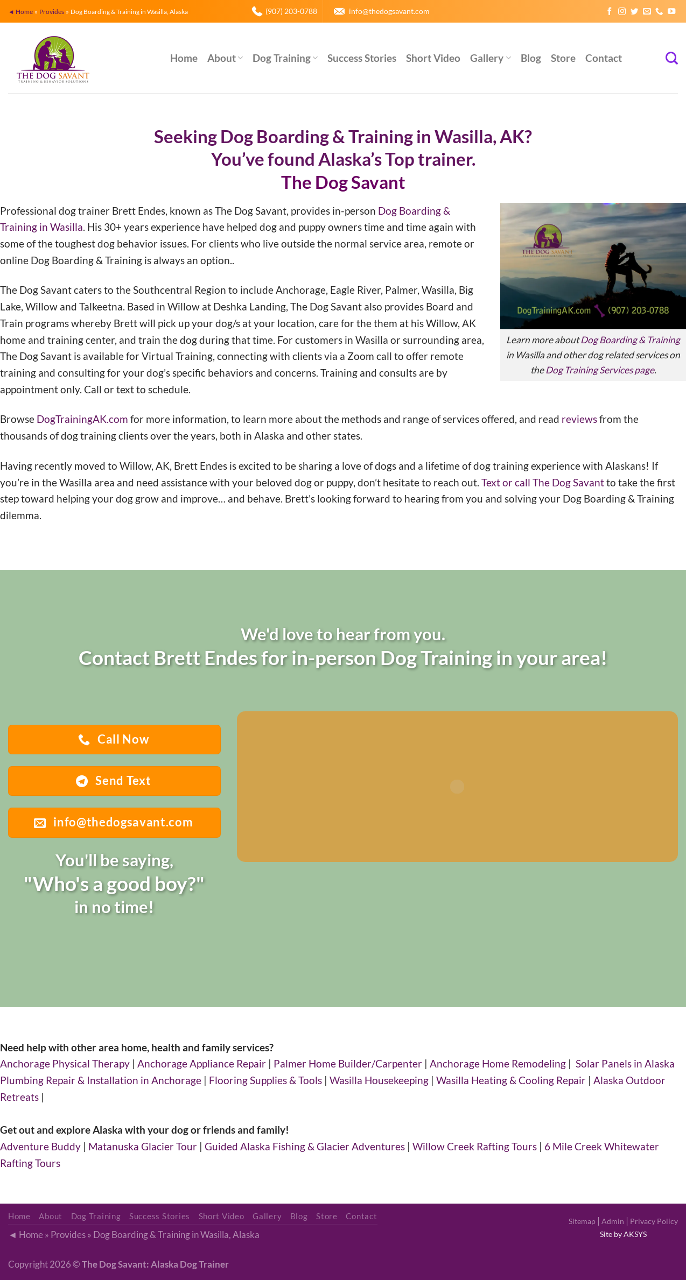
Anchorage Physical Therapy (65, 1063)
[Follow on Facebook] (609, 12)
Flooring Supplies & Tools (265, 1080)
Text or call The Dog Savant (542, 482)
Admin (612, 1221)
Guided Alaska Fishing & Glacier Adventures (305, 1146)
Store (563, 58)
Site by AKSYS (623, 1234)
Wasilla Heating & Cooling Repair (511, 1080)
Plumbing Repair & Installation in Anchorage (100, 1080)
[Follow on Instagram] (622, 12)
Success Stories (361, 58)
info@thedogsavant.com (389, 11)
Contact (603, 58)
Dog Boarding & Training (630, 339)
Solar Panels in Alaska (625, 1063)
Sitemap (582, 1221)
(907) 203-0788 (291, 11)
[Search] (672, 58)
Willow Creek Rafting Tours (474, 1146)
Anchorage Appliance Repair (201, 1063)
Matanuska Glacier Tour (142, 1146)
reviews (579, 419)
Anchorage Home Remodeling (498, 1063)
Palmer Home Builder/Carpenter (348, 1063)
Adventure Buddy (40, 1146)
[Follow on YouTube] (671, 12)
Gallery (490, 58)
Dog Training (285, 58)
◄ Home (20, 11)
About (225, 58)
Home (184, 58)
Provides (51, 11)
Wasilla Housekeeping (379, 1080)
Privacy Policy (654, 1221)
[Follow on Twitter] (634, 12)
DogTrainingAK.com (82, 419)
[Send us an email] (646, 12)
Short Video (433, 58)
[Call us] (659, 12)
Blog (531, 58)
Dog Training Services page (599, 370)
